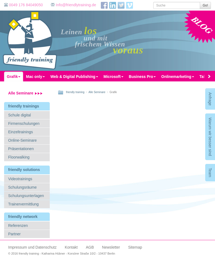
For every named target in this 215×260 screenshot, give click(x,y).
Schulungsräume (22, 187)
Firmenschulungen (23, 123)
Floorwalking (19, 157)
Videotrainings (20, 179)
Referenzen (18, 225)
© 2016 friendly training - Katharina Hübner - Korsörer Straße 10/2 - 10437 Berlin (61, 253)
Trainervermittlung (23, 204)
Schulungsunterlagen (26, 196)
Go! (205, 5)
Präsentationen (21, 149)
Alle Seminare (25, 93)
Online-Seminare (22, 140)
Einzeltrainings (20, 132)
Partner (14, 234)
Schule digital (19, 115)
